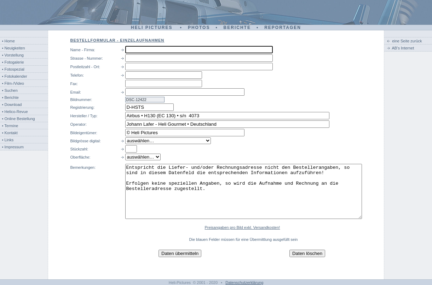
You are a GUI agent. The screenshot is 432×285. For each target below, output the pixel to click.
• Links (8, 140)
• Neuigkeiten (13, 48)
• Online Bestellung (18, 119)
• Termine (10, 126)
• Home (8, 41)
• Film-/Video (13, 83)
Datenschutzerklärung (244, 282)
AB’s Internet (403, 48)
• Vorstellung (13, 55)
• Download (12, 104)
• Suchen (10, 90)
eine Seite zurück (407, 41)
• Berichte (10, 97)
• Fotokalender (14, 76)
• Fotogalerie (13, 62)
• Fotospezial (13, 69)
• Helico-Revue (15, 111)
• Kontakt (10, 133)
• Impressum (13, 147)
